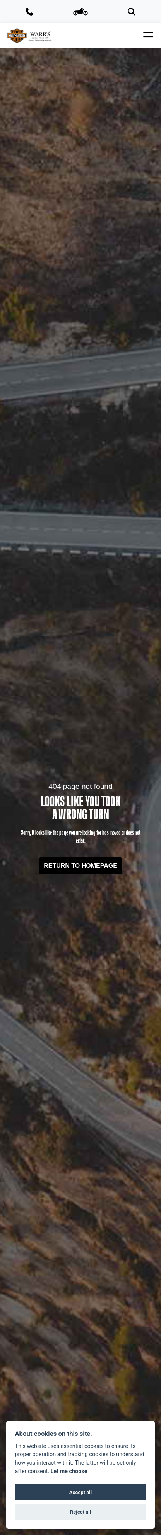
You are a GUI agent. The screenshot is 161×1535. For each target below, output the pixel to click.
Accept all (80, 1492)
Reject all (80, 1512)
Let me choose (69, 1471)
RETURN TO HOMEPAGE (80, 865)
